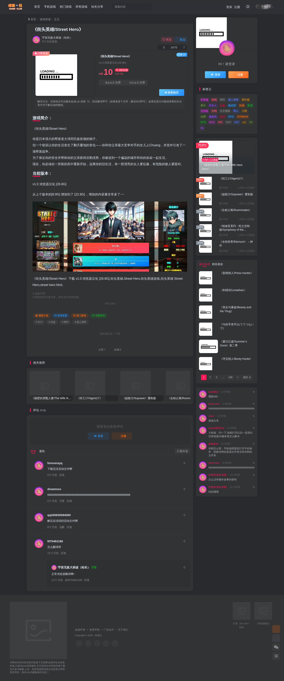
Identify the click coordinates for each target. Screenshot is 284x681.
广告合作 (109, 629)
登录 (229, 7)
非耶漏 (204, 99)
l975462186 (55, 541)
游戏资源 (45, 19)
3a (202, 127)
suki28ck (213, 391)
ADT (236, 122)
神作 (222, 99)
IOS (220, 122)
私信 (180, 39)
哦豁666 (213, 396)
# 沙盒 (52, 322)
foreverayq (55, 463)
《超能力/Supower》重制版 (236, 194)
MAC (212, 122)
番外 (203, 105)
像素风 (213, 116)
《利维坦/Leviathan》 (233, 290)
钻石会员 (135, 82)
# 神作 (65, 322)
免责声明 (94, 629)
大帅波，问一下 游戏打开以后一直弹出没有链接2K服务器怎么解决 (230, 434)
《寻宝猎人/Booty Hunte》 (236, 358)
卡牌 (244, 110)
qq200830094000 (59, 515)
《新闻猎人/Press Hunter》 (236, 273)
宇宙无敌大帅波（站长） (57, 37)
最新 (33, 451)
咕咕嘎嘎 (213, 491)
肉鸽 (214, 99)
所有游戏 (81, 6)
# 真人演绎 (80, 322)
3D (251, 122)
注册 (237, 7)
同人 (235, 110)
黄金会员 (111, 82)
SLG (222, 116)
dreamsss (54, 489)
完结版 (204, 110)
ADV (228, 122)
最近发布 (204, 264)
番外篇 (245, 99)
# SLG (39, 322)
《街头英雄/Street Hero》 (58, 29)
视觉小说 (42, 315)
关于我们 (123, 629)
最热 (42, 451)
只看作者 (182, 451)
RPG (231, 116)
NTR (203, 122)
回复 (62, 475)
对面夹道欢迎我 (217, 475)
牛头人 (213, 105)
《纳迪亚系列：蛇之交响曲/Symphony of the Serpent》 (234, 229)
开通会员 (264, 6)
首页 (37, 6)
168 (230, 377)
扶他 (241, 105)
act (244, 122)
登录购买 (172, 92)
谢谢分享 (213, 420)
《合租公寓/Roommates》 (235, 210)
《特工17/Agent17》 (232, 178)
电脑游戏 (98, 315)
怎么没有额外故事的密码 (222, 479)
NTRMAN (242, 116)
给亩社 (98, 635)
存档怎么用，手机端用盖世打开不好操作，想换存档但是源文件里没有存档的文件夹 (230, 452)
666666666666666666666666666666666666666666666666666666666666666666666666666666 (231, 408)
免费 (203, 116)
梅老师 (232, 105)
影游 (250, 105)
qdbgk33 (213, 443)
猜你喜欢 (217, 264)
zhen (211, 416)
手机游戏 (50, 6)
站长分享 (97, 6)
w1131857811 (216, 428)
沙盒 (222, 105)
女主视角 (225, 110)
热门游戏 (66, 6)
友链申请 (80, 629)
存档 (214, 110)
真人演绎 (233, 99)
